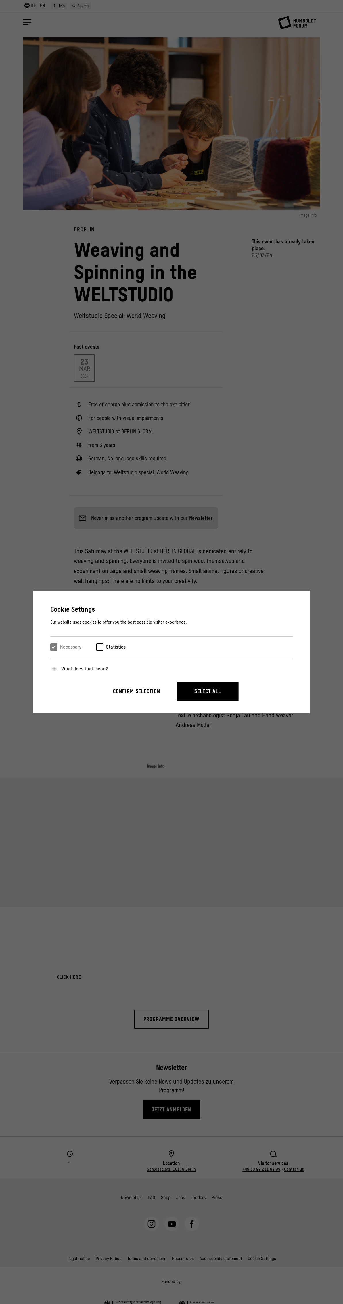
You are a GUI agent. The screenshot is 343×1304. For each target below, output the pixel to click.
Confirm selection (136, 691)
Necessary (70, 647)
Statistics (116, 647)
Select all (207, 691)
